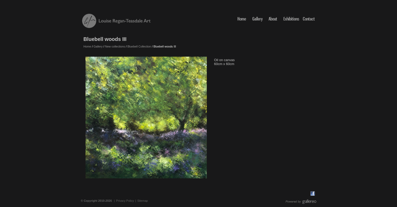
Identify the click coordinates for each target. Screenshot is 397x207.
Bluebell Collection (139, 46)
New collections (115, 46)
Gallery (257, 19)
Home (241, 19)
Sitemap (142, 200)
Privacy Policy (125, 200)
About (273, 19)
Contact (309, 19)
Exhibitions (291, 19)
